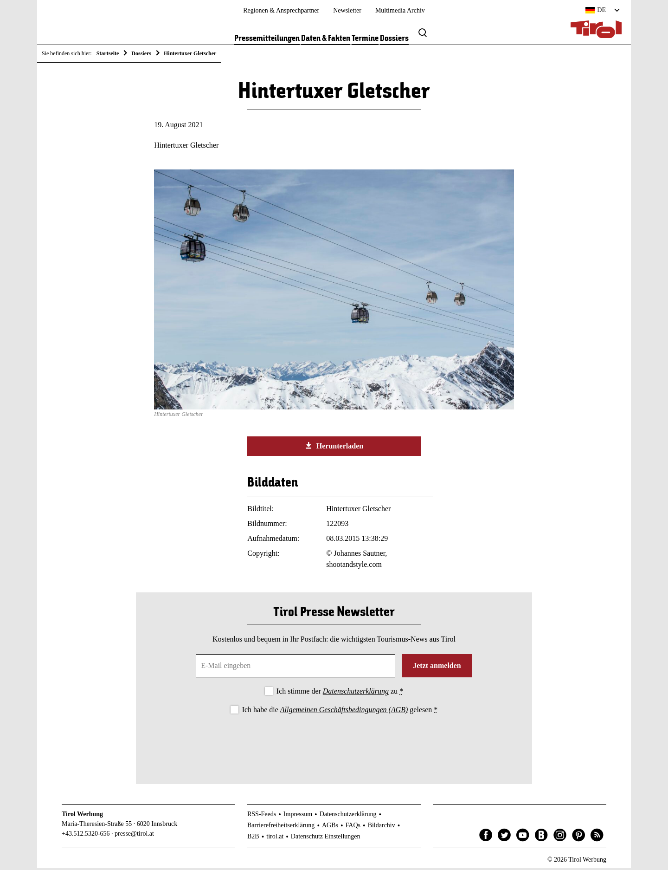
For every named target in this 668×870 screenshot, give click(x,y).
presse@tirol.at (134, 835)
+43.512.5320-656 (86, 835)
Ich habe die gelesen (340, 711)
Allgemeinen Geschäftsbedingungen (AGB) (344, 711)
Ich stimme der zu (339, 693)
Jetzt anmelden (437, 667)
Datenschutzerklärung (356, 693)
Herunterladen (334, 447)
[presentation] (334, 743)
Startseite (107, 53)
